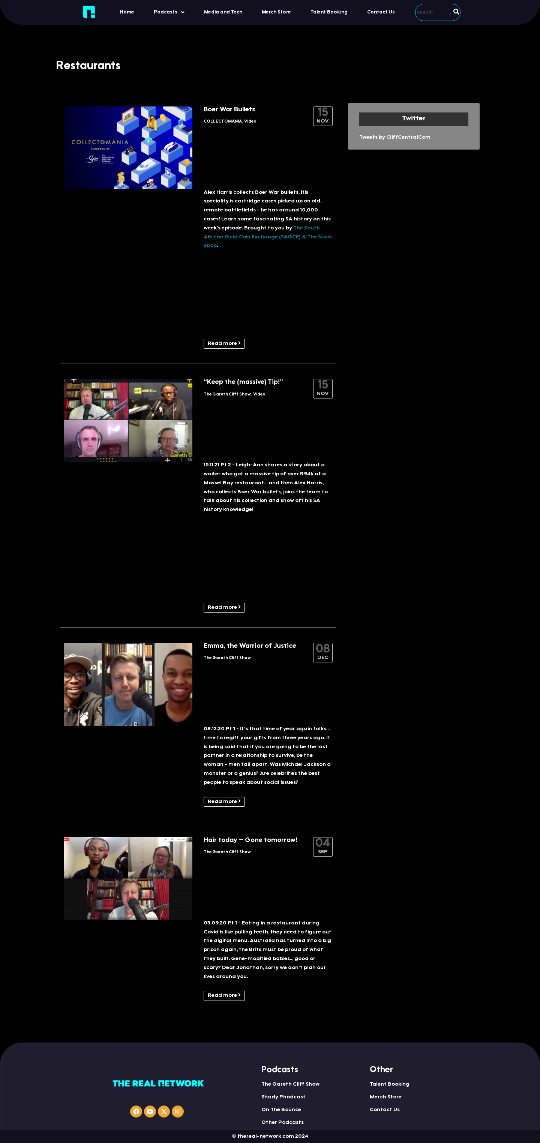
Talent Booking (329, 12)
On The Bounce (281, 1110)
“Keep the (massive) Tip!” (243, 382)
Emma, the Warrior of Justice (250, 646)
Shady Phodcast (283, 1097)
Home (127, 12)
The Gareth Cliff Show (227, 394)
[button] (169, 12)
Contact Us (381, 12)
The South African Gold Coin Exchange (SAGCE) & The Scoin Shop (268, 237)
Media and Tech (223, 12)
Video (250, 122)
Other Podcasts (282, 1122)
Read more (224, 343)
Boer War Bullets (229, 109)
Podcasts (169, 12)
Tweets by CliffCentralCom (394, 137)
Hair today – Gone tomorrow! (250, 840)
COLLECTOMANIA (223, 122)
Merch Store (276, 12)
